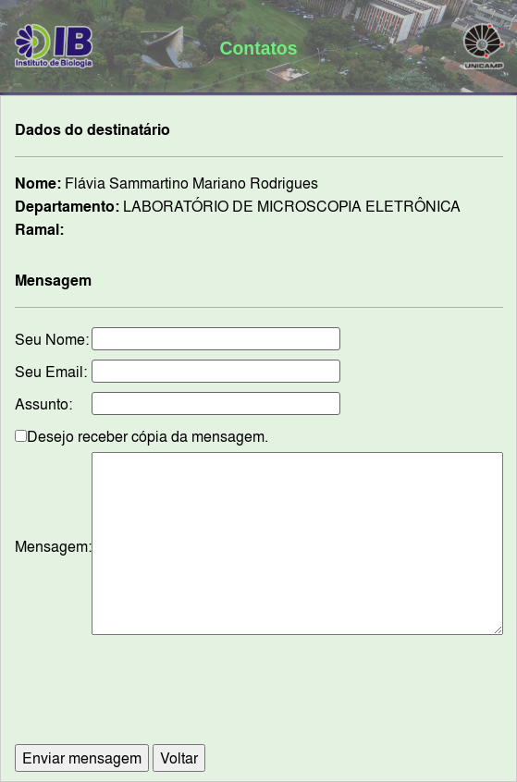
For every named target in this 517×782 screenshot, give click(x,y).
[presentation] (259, 699)
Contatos (259, 48)
